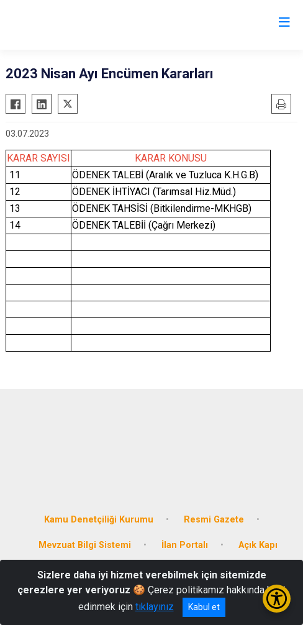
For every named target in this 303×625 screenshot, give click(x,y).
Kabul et (204, 607)
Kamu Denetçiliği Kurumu (98, 519)
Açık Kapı (258, 545)
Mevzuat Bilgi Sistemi (84, 545)
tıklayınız (154, 607)
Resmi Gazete (214, 519)
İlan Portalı (184, 545)
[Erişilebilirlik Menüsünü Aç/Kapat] (277, 599)
